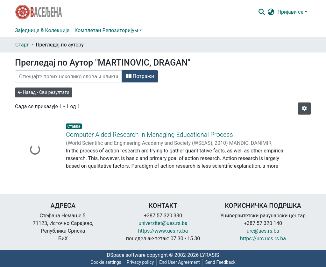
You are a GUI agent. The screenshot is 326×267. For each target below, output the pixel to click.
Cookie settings (105, 262)
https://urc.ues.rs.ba (263, 238)
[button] (271, 12)
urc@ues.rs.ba (263, 231)
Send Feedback (220, 262)
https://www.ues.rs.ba (163, 231)
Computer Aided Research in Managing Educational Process (149, 134)
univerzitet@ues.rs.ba (163, 223)
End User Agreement (179, 262)
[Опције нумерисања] (304, 108)
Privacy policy (140, 262)
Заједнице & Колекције (42, 30)
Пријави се (290, 12)
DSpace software (126, 255)
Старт (22, 45)
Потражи (140, 76)
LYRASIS (209, 255)
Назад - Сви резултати (43, 92)
